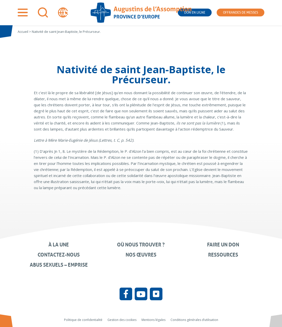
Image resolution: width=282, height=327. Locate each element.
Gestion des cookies (121, 320)
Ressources (223, 255)
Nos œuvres (141, 255)
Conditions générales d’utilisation (194, 320)
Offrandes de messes (240, 12)
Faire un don (223, 245)
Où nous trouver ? (141, 245)
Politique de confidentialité (83, 320)
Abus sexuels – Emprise (59, 265)
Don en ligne (194, 12)
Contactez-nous (59, 255)
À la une (58, 245)
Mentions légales (153, 320)
